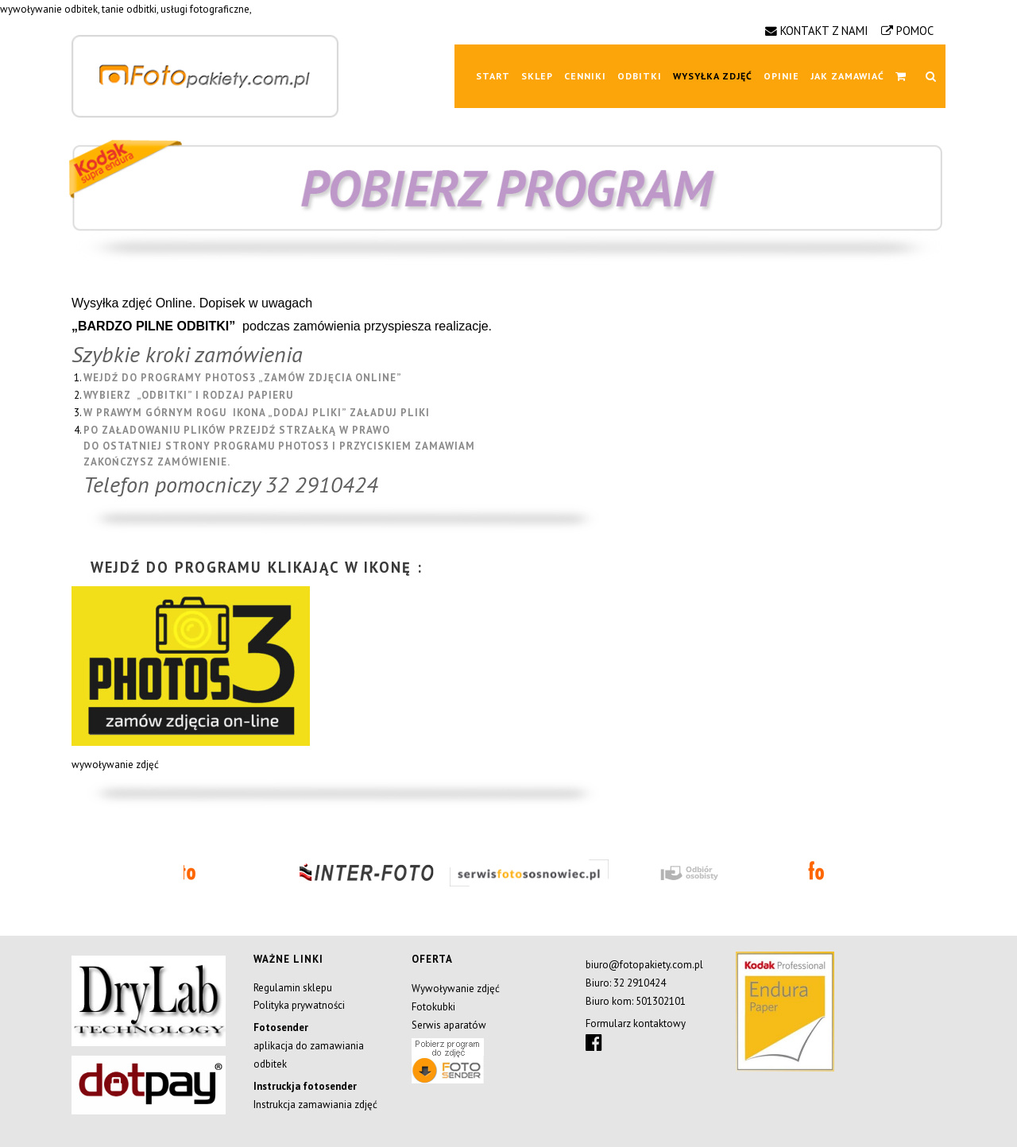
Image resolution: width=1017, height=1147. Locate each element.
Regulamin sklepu (292, 987)
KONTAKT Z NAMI (824, 30)
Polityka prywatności (299, 1005)
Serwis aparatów (449, 1025)
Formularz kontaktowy (636, 1023)
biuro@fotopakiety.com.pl (644, 964)
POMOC (915, 30)
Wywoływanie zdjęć (456, 988)
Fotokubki (433, 1007)
